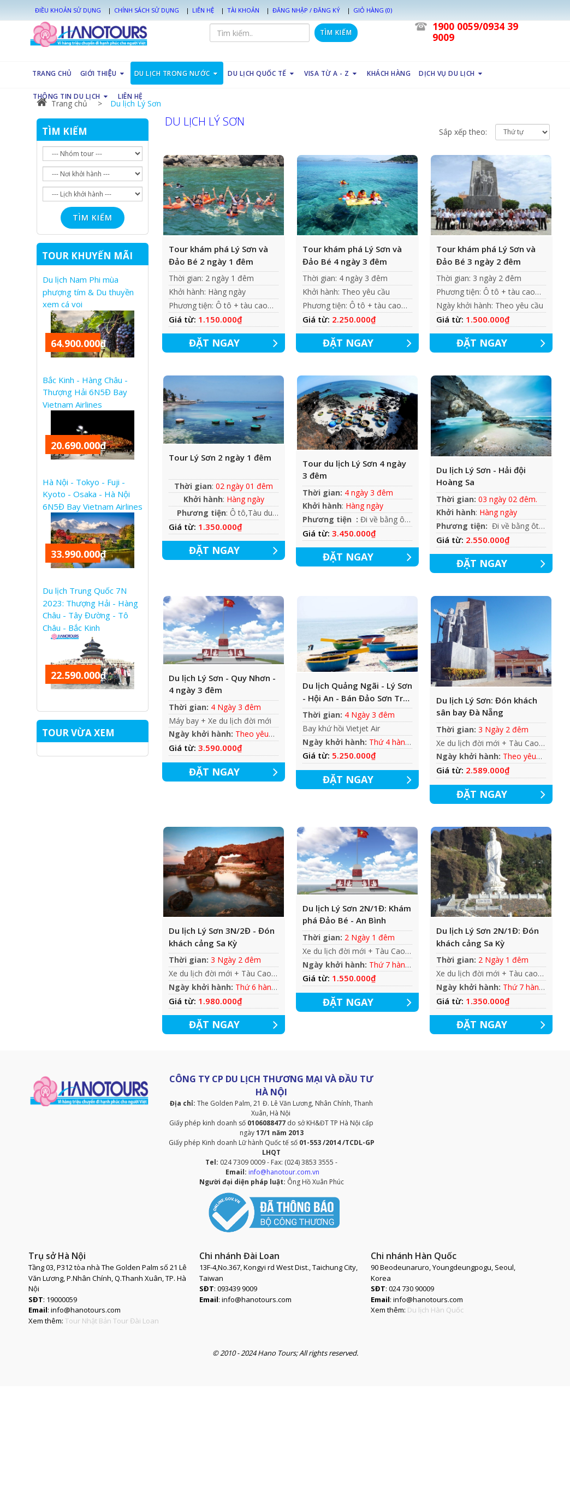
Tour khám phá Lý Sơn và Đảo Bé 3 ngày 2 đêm (486, 255)
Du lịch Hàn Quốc (435, 1310)
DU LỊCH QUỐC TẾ (262, 73)
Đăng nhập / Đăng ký (306, 10)
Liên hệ (203, 10)
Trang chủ (62, 103)
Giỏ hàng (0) (372, 10)
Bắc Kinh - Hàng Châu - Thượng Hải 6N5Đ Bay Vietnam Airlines (85, 392)
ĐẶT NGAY (237, 343)
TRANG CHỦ (52, 73)
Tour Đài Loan (136, 1321)
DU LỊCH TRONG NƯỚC (177, 73)
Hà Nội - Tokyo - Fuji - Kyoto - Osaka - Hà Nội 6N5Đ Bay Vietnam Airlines (93, 494)
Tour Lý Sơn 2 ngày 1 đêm (220, 457)
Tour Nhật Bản (88, 1321)
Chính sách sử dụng (146, 10)
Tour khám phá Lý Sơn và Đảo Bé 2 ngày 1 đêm (218, 255)
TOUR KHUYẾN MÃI (87, 255)
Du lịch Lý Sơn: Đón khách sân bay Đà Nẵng (486, 706)
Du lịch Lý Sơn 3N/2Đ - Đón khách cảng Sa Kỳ (222, 937)
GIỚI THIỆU (103, 73)
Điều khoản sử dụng (68, 10)
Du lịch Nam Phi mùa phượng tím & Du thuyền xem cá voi (88, 291)
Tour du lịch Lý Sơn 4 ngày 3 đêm (354, 469)
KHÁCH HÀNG (389, 73)
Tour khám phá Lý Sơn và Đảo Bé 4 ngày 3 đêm (352, 255)
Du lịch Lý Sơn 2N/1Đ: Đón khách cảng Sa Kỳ (487, 937)
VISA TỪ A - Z (331, 73)
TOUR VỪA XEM (78, 732)
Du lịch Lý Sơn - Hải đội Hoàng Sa (481, 476)
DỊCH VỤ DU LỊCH (451, 73)
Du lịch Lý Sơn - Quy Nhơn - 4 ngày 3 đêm (222, 684)
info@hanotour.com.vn (283, 1172)
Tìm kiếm (336, 32)
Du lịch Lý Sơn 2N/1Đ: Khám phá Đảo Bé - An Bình (356, 914)
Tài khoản (243, 10)
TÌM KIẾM (64, 131)
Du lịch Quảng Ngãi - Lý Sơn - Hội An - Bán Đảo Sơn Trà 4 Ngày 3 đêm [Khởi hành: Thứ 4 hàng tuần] (357, 692)
